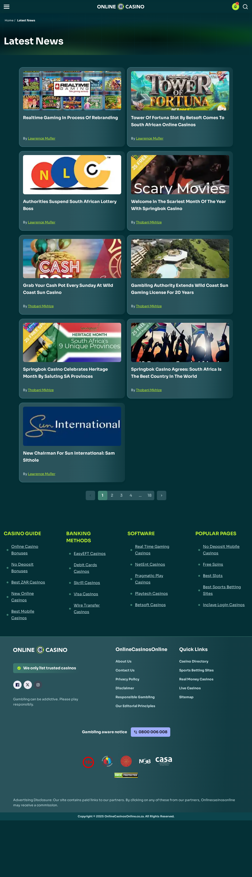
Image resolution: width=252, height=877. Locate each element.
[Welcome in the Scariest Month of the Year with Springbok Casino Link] (180, 174)
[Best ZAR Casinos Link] (26, 582)
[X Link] (27, 685)
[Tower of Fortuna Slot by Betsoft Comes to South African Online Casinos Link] (180, 90)
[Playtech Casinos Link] (153, 593)
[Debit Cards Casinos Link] (88, 568)
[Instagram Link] (38, 685)
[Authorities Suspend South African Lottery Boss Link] (72, 174)
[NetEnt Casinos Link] (153, 564)
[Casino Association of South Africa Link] (163, 762)
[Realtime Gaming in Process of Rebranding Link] (72, 90)
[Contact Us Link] (125, 670)
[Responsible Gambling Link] (135, 697)
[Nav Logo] (120, 6)
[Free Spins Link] (221, 564)
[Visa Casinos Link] (88, 594)
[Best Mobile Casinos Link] (26, 614)
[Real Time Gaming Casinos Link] (153, 550)
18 (149, 495)
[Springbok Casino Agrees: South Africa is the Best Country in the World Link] (180, 342)
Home (9, 20)
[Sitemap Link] (186, 697)
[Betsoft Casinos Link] (153, 605)
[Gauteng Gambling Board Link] (126, 762)
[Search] (245, 7)
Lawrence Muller (41, 138)
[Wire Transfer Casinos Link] (88, 608)
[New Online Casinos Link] (26, 597)
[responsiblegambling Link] (107, 762)
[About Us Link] (124, 661)
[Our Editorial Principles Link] (135, 706)
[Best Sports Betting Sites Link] (221, 590)
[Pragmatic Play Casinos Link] (153, 579)
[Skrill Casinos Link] (88, 583)
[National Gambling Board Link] (144, 762)
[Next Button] (161, 495)
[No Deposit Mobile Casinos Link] (221, 550)
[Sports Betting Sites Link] (196, 670)
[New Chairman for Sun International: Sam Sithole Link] (72, 426)
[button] (6, 7)
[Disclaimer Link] (125, 688)
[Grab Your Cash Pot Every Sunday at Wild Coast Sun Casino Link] (72, 258)
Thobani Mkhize (149, 222)
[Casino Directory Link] (193, 661)
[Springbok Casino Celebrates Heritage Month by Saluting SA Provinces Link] (72, 342)
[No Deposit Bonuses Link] (26, 567)
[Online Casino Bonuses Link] (26, 550)
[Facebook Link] (17, 685)
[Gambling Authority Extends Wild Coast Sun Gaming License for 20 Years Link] (180, 258)
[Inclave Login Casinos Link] (221, 605)
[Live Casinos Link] (190, 688)
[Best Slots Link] (221, 576)
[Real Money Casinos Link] (196, 679)
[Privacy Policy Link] (127, 679)
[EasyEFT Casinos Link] (88, 553)
